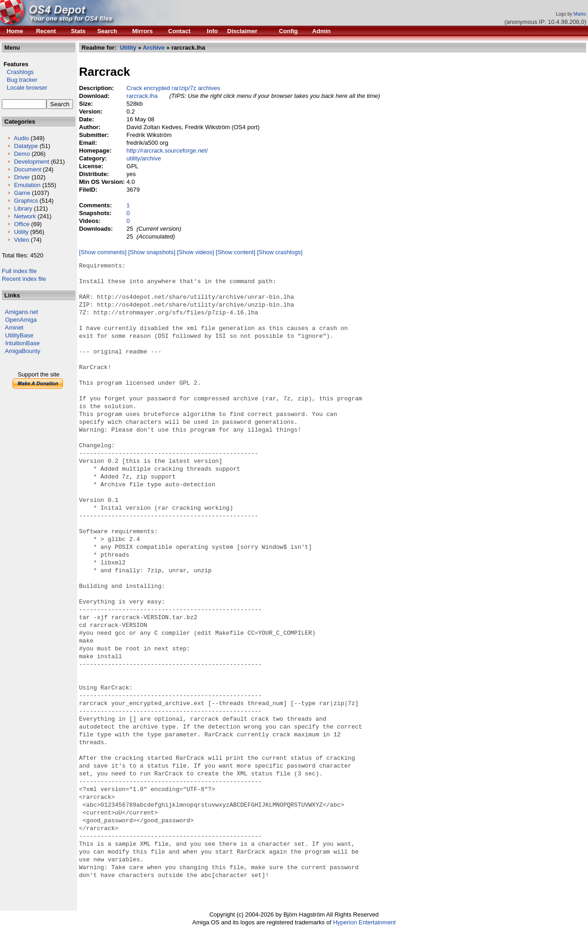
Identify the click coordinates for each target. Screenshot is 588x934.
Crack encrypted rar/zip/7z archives (173, 88)
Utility (21, 231)
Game (22, 192)
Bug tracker (19, 79)
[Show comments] (102, 252)
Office (21, 224)
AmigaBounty (22, 350)
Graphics (26, 200)
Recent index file (24, 278)
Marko (580, 14)
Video (21, 239)
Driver (22, 177)
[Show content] (235, 252)
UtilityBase (19, 335)
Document (27, 169)
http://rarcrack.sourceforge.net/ (167, 150)
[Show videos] (195, 252)
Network (25, 216)
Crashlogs (18, 71)
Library (23, 208)
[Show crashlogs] (279, 252)
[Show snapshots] (151, 252)
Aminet (14, 327)
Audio (21, 138)
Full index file (19, 271)
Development (31, 161)
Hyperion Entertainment (364, 922)
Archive (154, 47)
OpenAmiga (21, 319)
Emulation (27, 185)
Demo (22, 153)
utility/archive (143, 158)
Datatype (26, 145)
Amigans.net (21, 311)
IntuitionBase (22, 343)
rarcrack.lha (142, 95)
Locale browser (24, 87)
